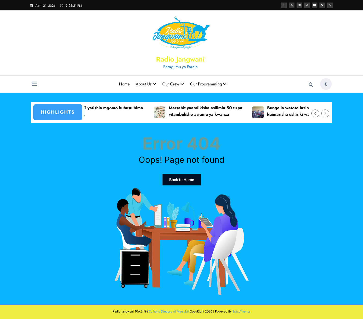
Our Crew (173, 84)
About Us (146, 84)
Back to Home (181, 179)
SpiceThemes (241, 311)
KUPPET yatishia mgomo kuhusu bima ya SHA (110, 111)
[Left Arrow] (315, 113)
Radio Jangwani (180, 59)
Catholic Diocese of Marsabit (169, 311)
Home (124, 84)
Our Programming (208, 84)
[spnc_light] (326, 84)
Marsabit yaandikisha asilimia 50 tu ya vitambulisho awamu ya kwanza (209, 111)
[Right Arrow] (325, 113)
